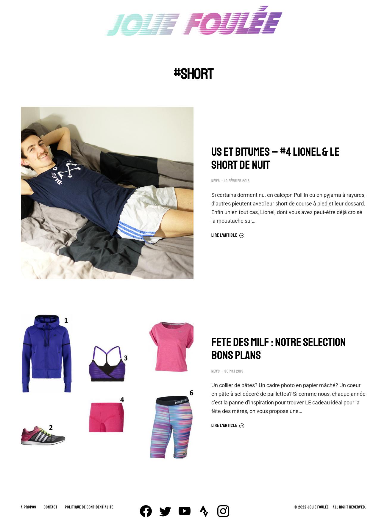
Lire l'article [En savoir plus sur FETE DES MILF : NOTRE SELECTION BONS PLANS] (227, 425)
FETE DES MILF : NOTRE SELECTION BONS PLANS (278, 349)
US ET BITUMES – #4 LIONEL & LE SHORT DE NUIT (275, 158)
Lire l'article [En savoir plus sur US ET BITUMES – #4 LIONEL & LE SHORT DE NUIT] (227, 235)
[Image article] (107, 193)
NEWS (215, 181)
